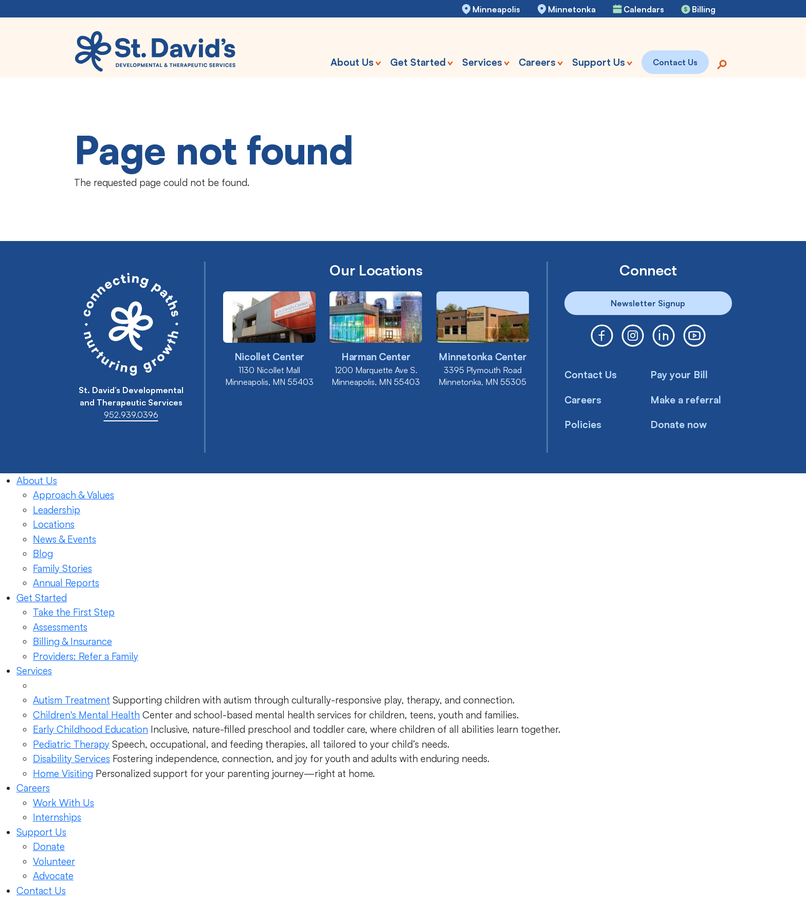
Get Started (41, 597)
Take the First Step (74, 612)
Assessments (60, 627)
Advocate (53, 876)
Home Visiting (63, 773)
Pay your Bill (679, 374)
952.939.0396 (131, 415)
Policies (582, 424)
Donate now (678, 424)
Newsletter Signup (648, 303)
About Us (36, 480)
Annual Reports (66, 583)
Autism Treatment (71, 700)
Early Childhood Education (90, 729)
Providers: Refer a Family (85, 656)
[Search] (721, 63)
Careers (582, 400)
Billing (704, 9)
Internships (57, 817)
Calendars (644, 9)
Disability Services (71, 758)
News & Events (64, 539)
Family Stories (62, 568)
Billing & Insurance (72, 641)
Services (34, 670)
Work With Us (63, 803)
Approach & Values (73, 495)
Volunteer (54, 861)
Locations (54, 524)
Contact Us (590, 374)
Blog (43, 553)
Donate (49, 846)
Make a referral (685, 400)
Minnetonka (572, 9)
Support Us (41, 832)
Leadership (56, 510)
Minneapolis (496, 9)
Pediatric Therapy (71, 744)
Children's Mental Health (86, 715)
